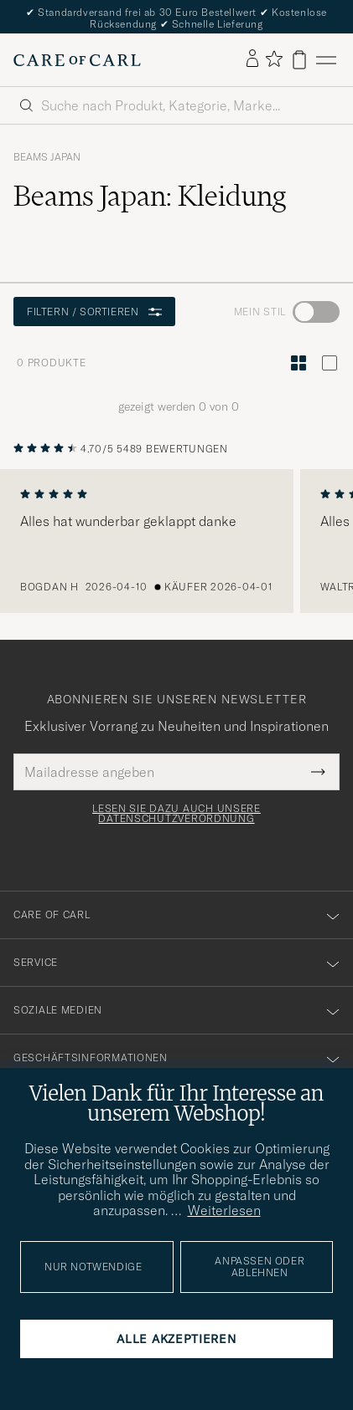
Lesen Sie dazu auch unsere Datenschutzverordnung (176, 814)
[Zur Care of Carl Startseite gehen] (77, 60)
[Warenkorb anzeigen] (299, 59)
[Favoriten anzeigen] (274, 59)
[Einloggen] (252, 59)
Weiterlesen (224, 1210)
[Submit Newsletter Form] (318, 771)
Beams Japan (46, 157)
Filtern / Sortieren (94, 311)
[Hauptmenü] (326, 59)
